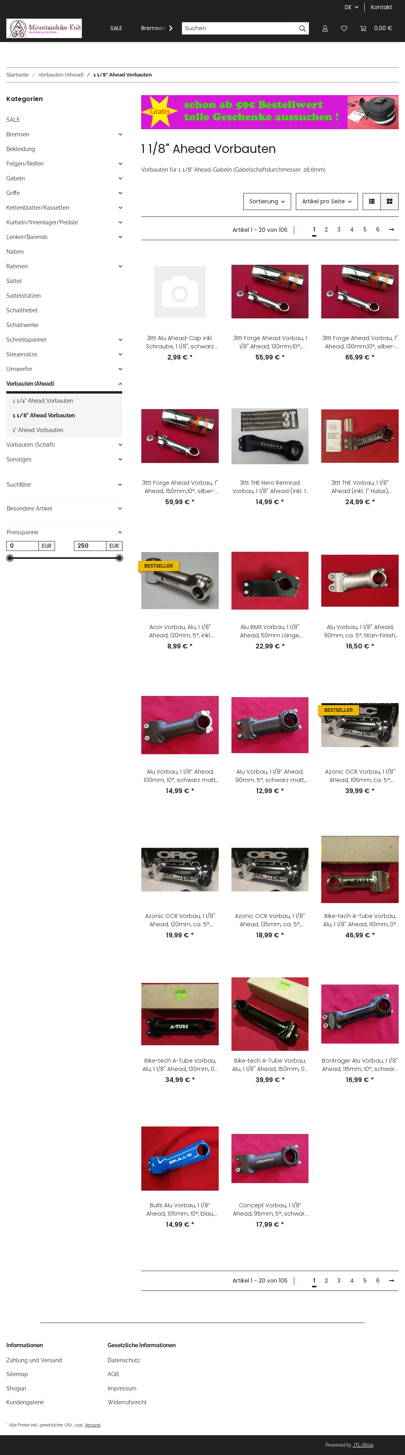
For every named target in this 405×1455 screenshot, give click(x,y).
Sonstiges (19, 459)
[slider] (9, 558)
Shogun (16, 1388)
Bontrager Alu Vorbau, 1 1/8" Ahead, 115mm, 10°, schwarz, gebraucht (360, 1065)
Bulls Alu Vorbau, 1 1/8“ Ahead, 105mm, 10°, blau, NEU (180, 1209)
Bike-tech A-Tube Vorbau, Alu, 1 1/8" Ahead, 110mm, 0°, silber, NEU (360, 920)
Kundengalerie (25, 1402)
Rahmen (17, 266)
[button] (325, 28)
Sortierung (264, 201)
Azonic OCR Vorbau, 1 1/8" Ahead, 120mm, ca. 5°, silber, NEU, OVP (180, 920)
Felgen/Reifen (25, 164)
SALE (13, 120)
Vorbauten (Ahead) (30, 383)
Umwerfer (19, 369)
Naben (15, 252)
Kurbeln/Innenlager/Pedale (42, 222)
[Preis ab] (22, 546)
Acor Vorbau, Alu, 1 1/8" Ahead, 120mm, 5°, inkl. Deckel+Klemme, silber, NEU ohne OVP (180, 631)
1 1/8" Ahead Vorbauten (44, 415)
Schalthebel (22, 310)
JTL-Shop (363, 1445)
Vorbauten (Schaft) (30, 445)
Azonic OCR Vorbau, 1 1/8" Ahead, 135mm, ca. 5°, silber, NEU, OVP (270, 920)
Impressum (122, 1388)
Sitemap (17, 1374)
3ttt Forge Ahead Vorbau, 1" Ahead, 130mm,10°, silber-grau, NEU (360, 342)
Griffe (13, 193)
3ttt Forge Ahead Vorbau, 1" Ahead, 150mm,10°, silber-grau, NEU (180, 487)
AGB (113, 1374)
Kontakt (381, 7)
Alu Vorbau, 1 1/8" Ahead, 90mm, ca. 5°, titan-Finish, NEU (360, 631)
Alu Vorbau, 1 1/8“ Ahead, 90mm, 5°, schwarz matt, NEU (270, 776)
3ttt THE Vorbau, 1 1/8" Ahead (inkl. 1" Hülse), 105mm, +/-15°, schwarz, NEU (360, 487)
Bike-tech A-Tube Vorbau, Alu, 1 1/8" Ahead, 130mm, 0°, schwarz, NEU (180, 1065)
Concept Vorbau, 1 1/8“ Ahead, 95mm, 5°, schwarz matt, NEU (270, 1209)
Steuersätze (21, 354)
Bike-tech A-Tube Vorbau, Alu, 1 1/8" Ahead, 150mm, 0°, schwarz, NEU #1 (270, 1065)
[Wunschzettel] (344, 28)
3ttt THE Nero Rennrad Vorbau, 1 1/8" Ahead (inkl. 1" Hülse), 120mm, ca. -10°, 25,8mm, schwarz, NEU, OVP (270, 487)
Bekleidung (20, 149)
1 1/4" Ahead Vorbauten (43, 401)
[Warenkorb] (376, 28)
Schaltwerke (22, 325)
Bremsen (17, 134)
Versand (92, 1425)
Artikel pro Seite (323, 201)
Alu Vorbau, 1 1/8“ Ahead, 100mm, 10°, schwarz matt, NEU (180, 776)
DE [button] (348, 7)
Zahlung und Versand (34, 1360)
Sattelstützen (23, 296)
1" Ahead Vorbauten (38, 430)
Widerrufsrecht (127, 1402)
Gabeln (15, 178)
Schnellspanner (26, 340)
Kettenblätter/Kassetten (37, 208)
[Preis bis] (90, 546)
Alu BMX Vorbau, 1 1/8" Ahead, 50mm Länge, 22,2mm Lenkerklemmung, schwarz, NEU (270, 631)
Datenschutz (124, 1360)
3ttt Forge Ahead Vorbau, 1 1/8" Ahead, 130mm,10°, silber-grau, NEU (270, 342)
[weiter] (391, 230)
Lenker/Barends (27, 237)
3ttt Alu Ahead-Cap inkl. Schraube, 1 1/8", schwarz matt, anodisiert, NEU (180, 342)
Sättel (14, 281)
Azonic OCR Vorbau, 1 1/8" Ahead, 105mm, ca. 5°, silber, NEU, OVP (360, 776)
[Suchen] (239, 28)
